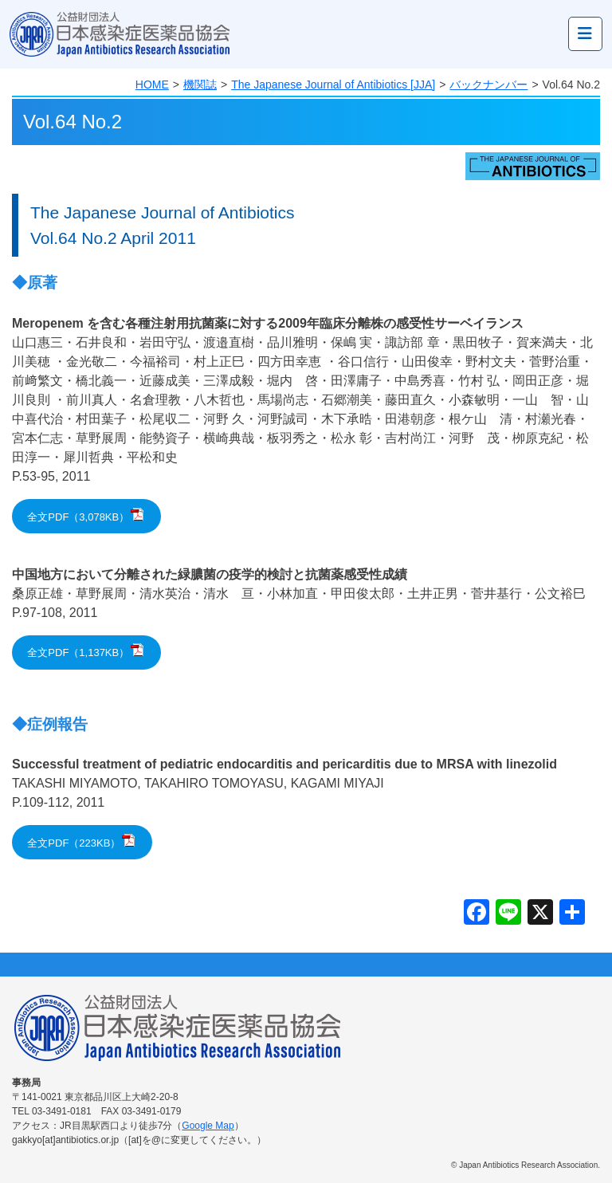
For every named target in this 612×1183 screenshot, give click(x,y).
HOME (152, 84)
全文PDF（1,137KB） (78, 652)
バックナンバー (488, 84)
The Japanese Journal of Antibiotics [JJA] (333, 84)
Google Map (207, 1125)
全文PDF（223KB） (73, 843)
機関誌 (200, 84)
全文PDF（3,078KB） (78, 517)
